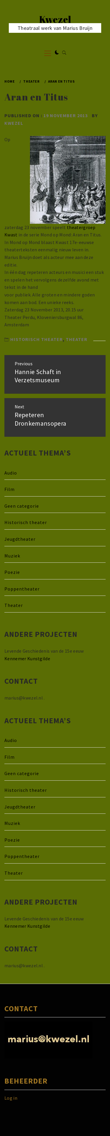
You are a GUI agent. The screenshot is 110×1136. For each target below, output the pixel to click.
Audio (10, 473)
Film (9, 489)
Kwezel (55, 19)
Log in (10, 1098)
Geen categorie (21, 506)
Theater (76, 339)
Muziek (12, 556)
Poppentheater (22, 589)
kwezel (13, 123)
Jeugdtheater (19, 539)
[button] (57, 53)
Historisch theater (36, 339)
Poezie (12, 572)
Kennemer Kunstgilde (27, 658)
